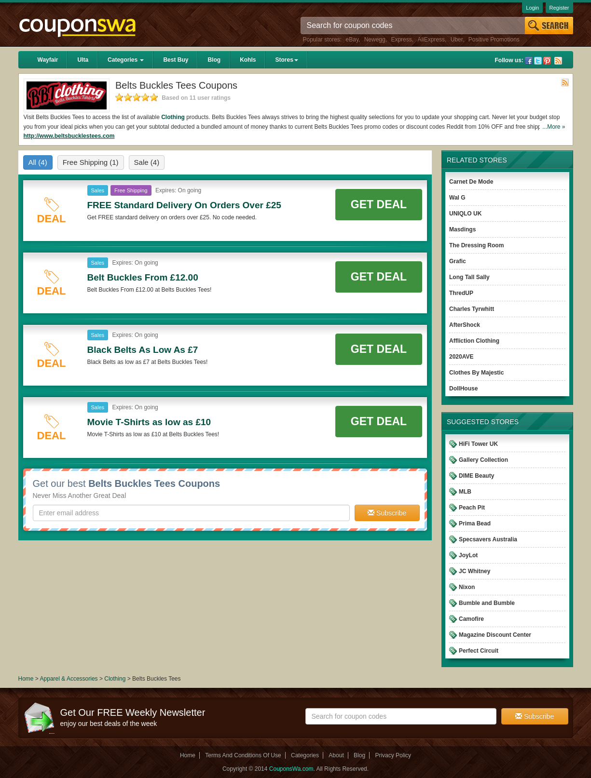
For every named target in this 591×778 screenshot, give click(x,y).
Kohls (248, 59)
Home (26, 678)
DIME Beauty (476, 475)
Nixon (467, 587)
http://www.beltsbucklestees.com (69, 136)
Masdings (462, 229)
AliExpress (431, 39)
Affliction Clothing (474, 340)
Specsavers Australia (488, 539)
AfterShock (464, 325)
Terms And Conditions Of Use (243, 755)
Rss (558, 61)
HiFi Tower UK (478, 444)
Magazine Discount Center (495, 634)
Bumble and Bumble (487, 603)
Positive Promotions (494, 39)
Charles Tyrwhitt (471, 309)
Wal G (457, 197)
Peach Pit (472, 507)
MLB (465, 491)
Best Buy (175, 59)
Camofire (471, 619)
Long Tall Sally (469, 277)
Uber (457, 39)
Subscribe (387, 513)
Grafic (457, 261)
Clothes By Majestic (476, 372)
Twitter (538, 61)
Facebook (529, 61)
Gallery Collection (483, 459)
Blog (213, 59)
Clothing (173, 117)
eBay (352, 39)
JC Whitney (474, 571)
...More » (553, 126)
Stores (286, 59)
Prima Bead (475, 523)
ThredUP (461, 293)
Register (559, 8)
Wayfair (48, 59)
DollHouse (463, 388)
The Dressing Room (476, 245)
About (336, 755)
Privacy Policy (393, 755)
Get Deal (379, 204)
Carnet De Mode (471, 181)
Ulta (82, 59)
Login (532, 8)
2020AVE (461, 356)
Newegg (374, 39)
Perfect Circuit (478, 650)
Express (401, 39)
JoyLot (468, 555)
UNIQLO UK (465, 213)
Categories (126, 59)
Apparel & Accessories (69, 678)
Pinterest (547, 61)
